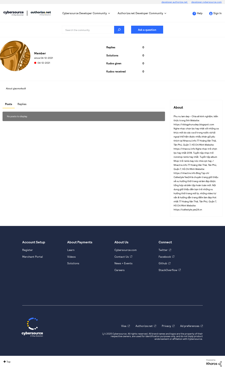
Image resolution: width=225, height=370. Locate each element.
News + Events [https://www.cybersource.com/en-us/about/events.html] (123, 263)
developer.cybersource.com (206, 2)
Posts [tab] (8, 104)
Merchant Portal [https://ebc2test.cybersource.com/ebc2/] (32, 256)
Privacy (166, 325)
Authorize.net (144, 325)
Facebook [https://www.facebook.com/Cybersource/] (165, 256)
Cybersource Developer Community (13, 13)
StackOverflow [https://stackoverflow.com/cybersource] (168, 270)
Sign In (217, 13)
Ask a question (147, 29)
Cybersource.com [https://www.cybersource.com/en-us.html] (125, 249)
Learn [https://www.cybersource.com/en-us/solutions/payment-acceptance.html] (70, 249)
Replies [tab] (22, 104)
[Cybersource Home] (32, 327)
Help (199, 13)
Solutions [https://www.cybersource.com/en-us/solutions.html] (73, 263)
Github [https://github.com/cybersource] (163, 263)
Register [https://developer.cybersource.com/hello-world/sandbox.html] (27, 249)
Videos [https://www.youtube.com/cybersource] (71, 256)
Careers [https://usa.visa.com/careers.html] (119, 270)
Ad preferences (189, 325)
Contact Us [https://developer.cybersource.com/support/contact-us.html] (121, 256)
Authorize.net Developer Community (140, 13)
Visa (123, 325)
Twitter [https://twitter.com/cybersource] (163, 249)
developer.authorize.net (174, 2)
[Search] (93, 30)
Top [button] (8, 361)
